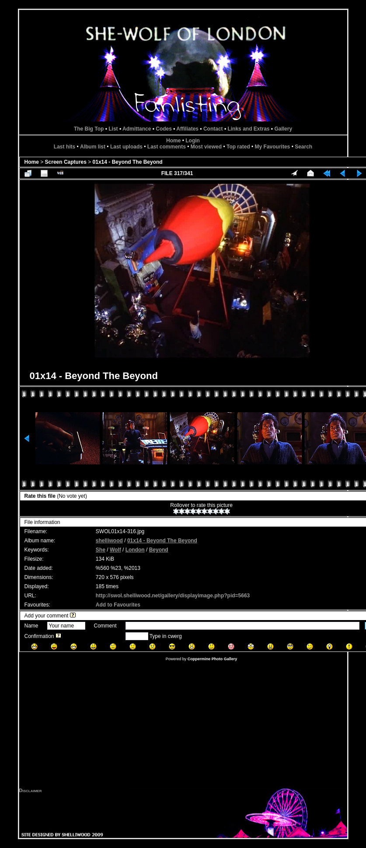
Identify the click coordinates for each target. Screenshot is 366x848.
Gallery (283, 129)
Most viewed (206, 147)
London (135, 550)
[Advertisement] (183, 726)
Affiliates (187, 129)
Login (192, 141)
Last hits (64, 147)
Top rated (238, 147)
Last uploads (126, 147)
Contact (213, 129)
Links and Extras (248, 129)
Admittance (136, 129)
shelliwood (109, 541)
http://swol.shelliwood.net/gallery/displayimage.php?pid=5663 (173, 596)
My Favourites (272, 147)
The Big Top (89, 129)
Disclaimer (30, 790)
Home (173, 141)
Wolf (115, 550)
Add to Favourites (118, 605)
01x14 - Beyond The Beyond (128, 162)
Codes (164, 129)
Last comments (166, 147)
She (100, 550)
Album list (92, 147)
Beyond (158, 550)
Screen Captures (66, 162)
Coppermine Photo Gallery (212, 659)
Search (303, 147)
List (113, 129)
